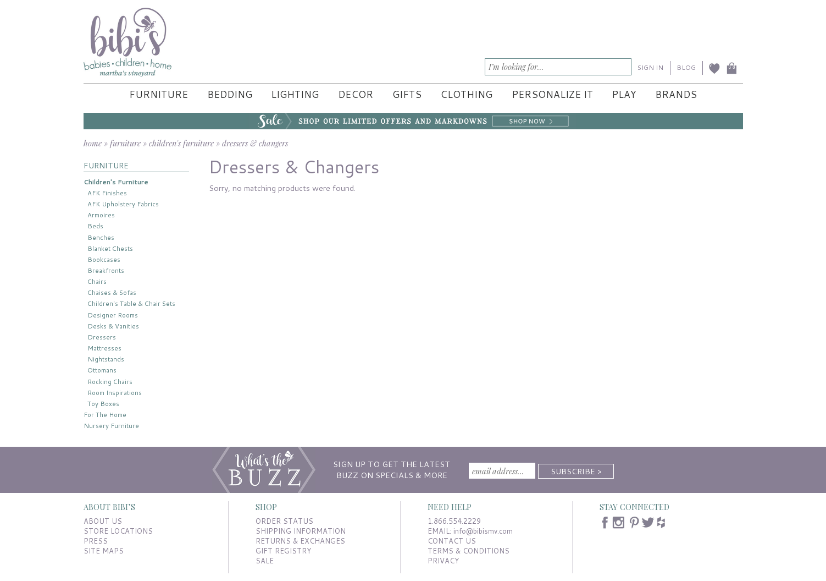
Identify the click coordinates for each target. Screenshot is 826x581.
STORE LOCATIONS (118, 531)
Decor (355, 94)
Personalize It (552, 94)
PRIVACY (443, 561)
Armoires (101, 215)
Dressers (101, 337)
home (93, 143)
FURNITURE (106, 165)
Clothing (466, 94)
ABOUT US (103, 521)
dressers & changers (255, 143)
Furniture (158, 94)
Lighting (295, 94)
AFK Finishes (107, 193)
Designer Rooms (112, 315)
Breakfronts (105, 270)
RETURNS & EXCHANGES (300, 541)
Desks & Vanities (113, 326)
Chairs (97, 281)
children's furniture (181, 143)
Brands (676, 94)
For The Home (105, 414)
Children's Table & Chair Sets (131, 303)
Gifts (407, 94)
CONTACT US (452, 541)
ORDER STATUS (284, 521)
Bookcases (103, 259)
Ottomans (102, 370)
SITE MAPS (104, 551)
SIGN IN (650, 67)
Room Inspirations (114, 392)
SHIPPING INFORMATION (301, 531)
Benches (100, 237)
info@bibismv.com (483, 531)
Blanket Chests (110, 248)
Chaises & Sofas (111, 292)
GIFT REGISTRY (283, 551)
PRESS (96, 541)
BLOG (686, 67)
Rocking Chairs (109, 381)
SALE (265, 561)
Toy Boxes (103, 403)
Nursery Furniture (111, 425)
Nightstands (105, 359)
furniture (125, 143)
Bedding (229, 94)
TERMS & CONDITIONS (468, 551)
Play (624, 94)
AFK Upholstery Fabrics (123, 204)
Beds (95, 226)
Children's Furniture (116, 182)
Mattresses (104, 348)
